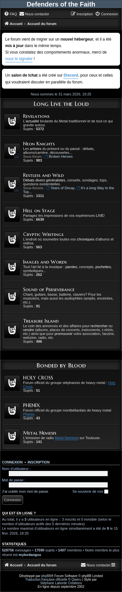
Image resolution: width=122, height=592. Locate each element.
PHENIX (31, 405)
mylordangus (30, 555)
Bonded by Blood (61, 365)
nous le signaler (19, 58)
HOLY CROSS (38, 378)
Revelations (36, 116)
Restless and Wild (43, 175)
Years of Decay (61, 188)
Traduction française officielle (46, 579)
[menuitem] (10, 14)
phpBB (46, 576)
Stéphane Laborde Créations (61, 583)
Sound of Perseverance (49, 289)
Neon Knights (39, 144)
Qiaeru (76, 579)
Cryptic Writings (43, 234)
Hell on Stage (39, 210)
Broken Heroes (59, 156)
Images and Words (45, 262)
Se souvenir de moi (90, 491)
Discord (70, 75)
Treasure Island (41, 321)
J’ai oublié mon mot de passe (25, 491)
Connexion (12, 462)
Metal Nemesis (39, 433)
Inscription (39, 462)
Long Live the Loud (61, 103)
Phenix (28, 414)
